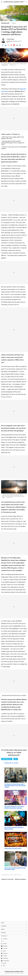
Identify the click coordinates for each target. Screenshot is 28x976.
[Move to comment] (20, 45)
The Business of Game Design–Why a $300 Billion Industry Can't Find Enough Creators (15, 785)
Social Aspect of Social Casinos (12, 848)
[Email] (17, 45)
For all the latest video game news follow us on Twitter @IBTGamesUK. (14, 752)
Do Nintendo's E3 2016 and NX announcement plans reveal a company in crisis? (12, 143)
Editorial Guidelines (20, 879)
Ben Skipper (11, 39)
